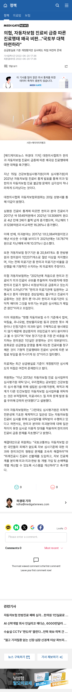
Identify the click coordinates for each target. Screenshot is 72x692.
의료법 (17, 15)
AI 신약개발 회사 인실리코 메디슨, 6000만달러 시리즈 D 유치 (35, 623)
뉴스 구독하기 (19, 657)
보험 (27, 15)
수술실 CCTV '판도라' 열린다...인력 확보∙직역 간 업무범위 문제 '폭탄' (36, 631)
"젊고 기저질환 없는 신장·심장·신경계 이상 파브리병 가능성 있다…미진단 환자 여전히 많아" (35, 640)
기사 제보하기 (52, 657)
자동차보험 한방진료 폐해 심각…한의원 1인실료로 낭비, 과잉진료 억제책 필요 (36, 615)
